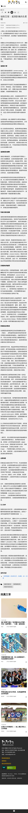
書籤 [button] (18, 12)
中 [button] (11, 12)
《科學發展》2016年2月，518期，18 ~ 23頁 (15, 577)
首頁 (2, 10)
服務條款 (4, 760)
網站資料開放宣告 (6, 763)
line (8, 12)
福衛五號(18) (7, 584)
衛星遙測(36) (17, 584)
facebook (2, 12)
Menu (2, 2)
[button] (26, 2)
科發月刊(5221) (8, 586)
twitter (5, 12)
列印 (15, 12)
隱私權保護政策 (6, 758)
